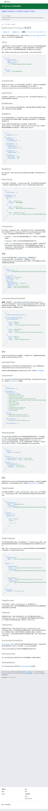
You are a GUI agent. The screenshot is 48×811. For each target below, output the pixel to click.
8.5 (36, 32)
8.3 (41, 32)
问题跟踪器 (27, 794)
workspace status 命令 (25, 666)
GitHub (3, 794)
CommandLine (7, 644)
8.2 (43, 32)
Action (14, 84)
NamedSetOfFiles (32, 483)
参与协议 (27, 11)
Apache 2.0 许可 (5, 673)
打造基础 (4, 11)
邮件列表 (20, 11)
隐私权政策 (7, 804)
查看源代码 (15, 32)
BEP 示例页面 (39, 370)
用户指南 (8, 24)
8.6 (34, 32)
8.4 (38, 32)
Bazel (3, 24)
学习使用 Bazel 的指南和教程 (11, 6)
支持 (26, 791)
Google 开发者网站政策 (27, 673)
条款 (3, 804)
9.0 (29, 32)
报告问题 (6, 32)
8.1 (45, 32)
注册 (33, 11)
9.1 (27, 32)
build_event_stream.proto (35, 35)
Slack (26, 796)
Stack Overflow (28, 798)
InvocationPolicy (13, 381)
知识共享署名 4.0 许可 (24, 671)
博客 (3, 791)
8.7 (31, 32)
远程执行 (13, 24)
